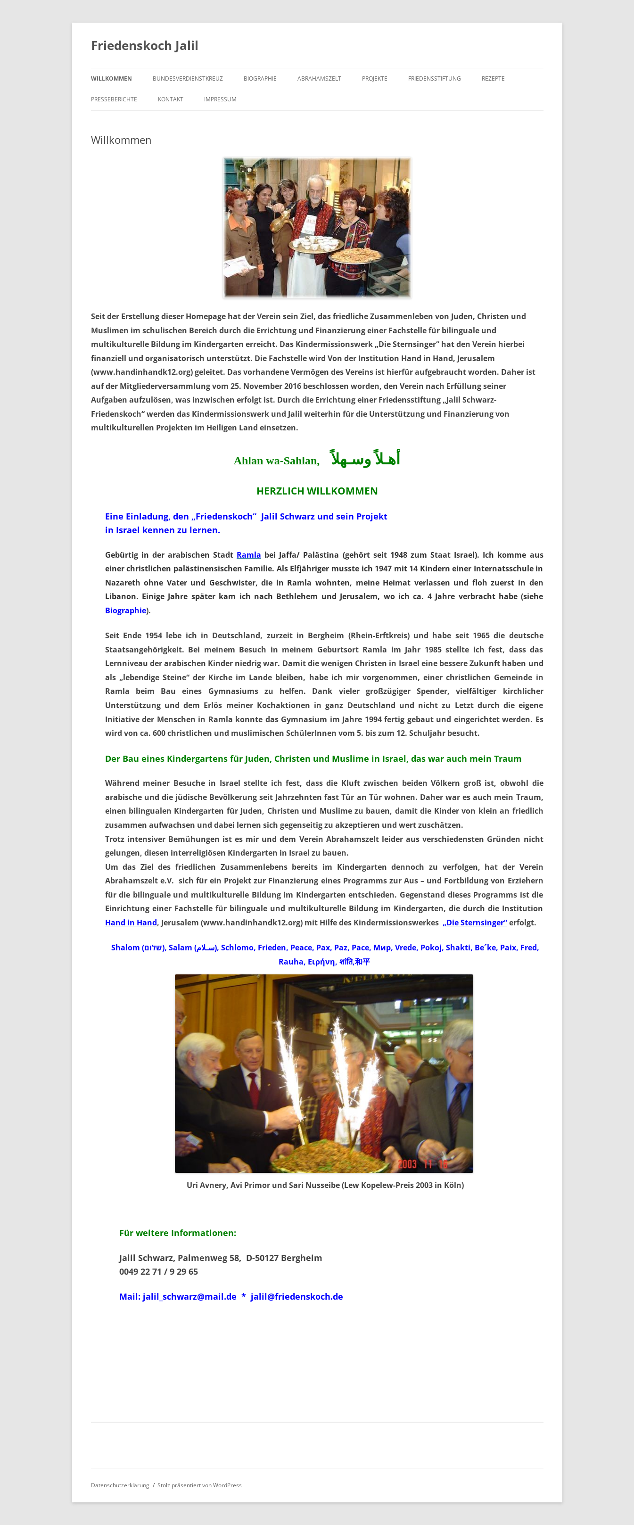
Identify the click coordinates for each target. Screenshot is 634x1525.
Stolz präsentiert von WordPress (199, 1485)
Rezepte (493, 78)
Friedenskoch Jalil (144, 45)
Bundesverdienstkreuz (188, 78)
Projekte (374, 78)
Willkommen (111, 78)
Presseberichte (114, 99)
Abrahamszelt (319, 78)
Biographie (260, 78)
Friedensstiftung (434, 78)
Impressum (220, 99)
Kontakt (170, 99)
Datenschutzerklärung (120, 1485)
